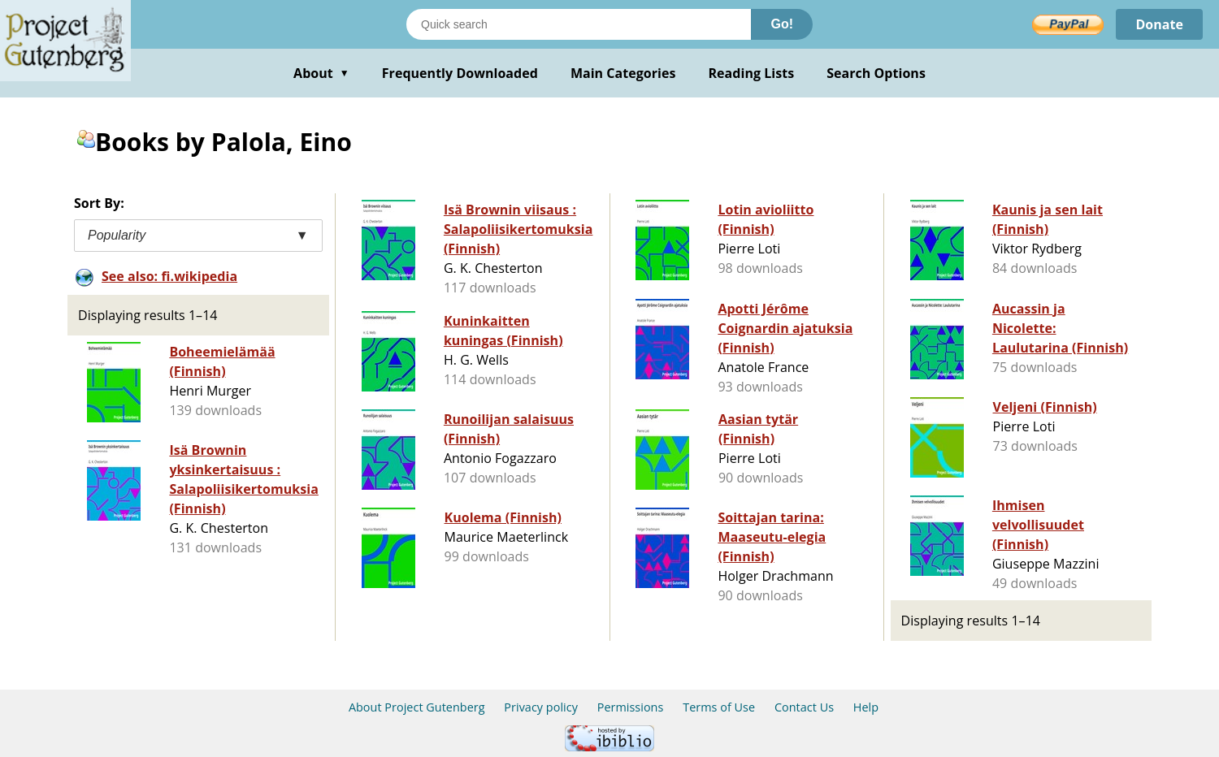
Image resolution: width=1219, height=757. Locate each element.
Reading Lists (752, 73)
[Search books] (578, 24)
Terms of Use (719, 707)
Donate (1159, 24)
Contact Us (804, 707)
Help (865, 707)
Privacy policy (541, 707)
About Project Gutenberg (417, 707)
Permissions (630, 707)
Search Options (876, 73)
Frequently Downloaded (460, 73)
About (321, 73)
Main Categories (623, 73)
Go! (781, 24)
